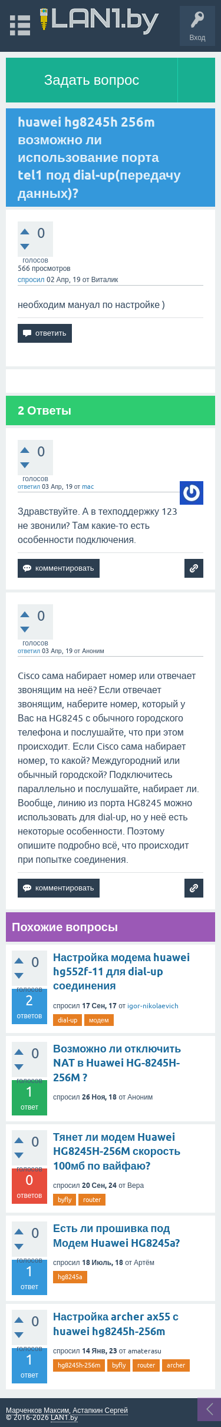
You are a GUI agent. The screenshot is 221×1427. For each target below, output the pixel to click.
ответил (29, 486)
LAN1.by (64, 1417)
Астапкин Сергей (100, 1410)
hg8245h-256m (79, 1365)
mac (88, 486)
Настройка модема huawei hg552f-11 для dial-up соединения (121, 971)
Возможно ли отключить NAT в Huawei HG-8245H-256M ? (117, 1063)
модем (99, 1020)
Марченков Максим (37, 1410)
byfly (64, 1199)
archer (176, 1365)
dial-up (67, 1020)
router (92, 1199)
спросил (31, 280)
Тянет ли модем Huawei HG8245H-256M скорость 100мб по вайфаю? (116, 1151)
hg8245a (70, 1276)
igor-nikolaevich (153, 1006)
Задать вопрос (92, 80)
